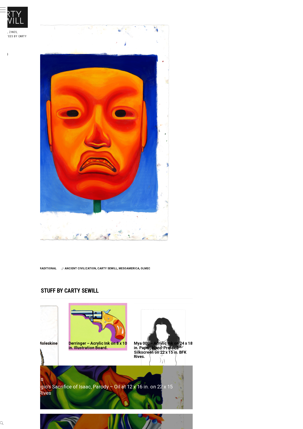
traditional (114, 229)
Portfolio (26, 54)
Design (23, 64)
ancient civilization (90, 234)
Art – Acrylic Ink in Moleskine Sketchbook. (93, 311)
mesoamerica (138, 234)
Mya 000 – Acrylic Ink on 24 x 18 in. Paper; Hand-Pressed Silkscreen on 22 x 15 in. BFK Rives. (191, 318)
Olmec (155, 234)
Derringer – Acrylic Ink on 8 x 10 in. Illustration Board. (142, 314)
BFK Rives (81, 229)
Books (22, 74)
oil (91, 229)
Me (19, 84)
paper (99, 229)
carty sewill (117, 234)
